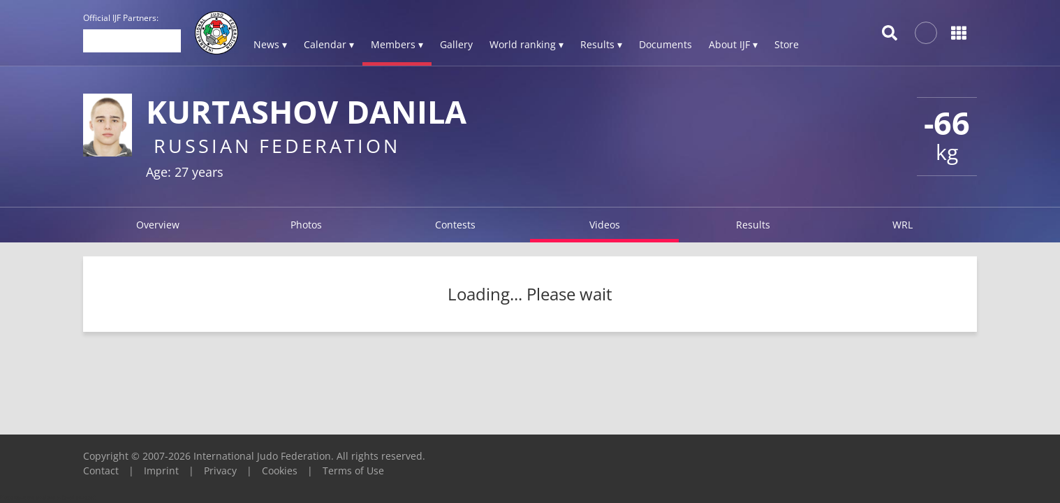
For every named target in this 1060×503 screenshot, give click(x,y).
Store (786, 44)
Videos (604, 224)
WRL (902, 224)
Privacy (220, 470)
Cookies (279, 470)
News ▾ (270, 44)
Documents (665, 44)
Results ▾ (601, 44)
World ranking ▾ (526, 44)
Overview (157, 224)
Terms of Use (353, 470)
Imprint (161, 470)
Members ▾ (397, 44)
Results (753, 224)
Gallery (456, 44)
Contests (455, 224)
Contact (101, 470)
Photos (306, 224)
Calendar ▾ (329, 44)
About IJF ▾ (733, 44)
